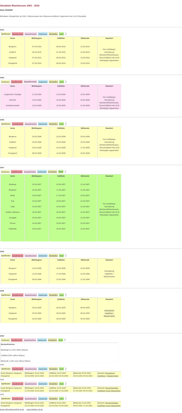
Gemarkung (110, 373)
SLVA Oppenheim (113, 391)
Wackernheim (112, 376)
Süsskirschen (17, 34)
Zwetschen (43, 34)
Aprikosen (5, 82)
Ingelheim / (102, 376)
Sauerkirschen (31, 34)
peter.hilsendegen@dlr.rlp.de (12, 409)
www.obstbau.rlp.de (35, 409)
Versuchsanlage (111, 388)
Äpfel (61, 34)
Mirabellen (53, 34)
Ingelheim (102, 391)
